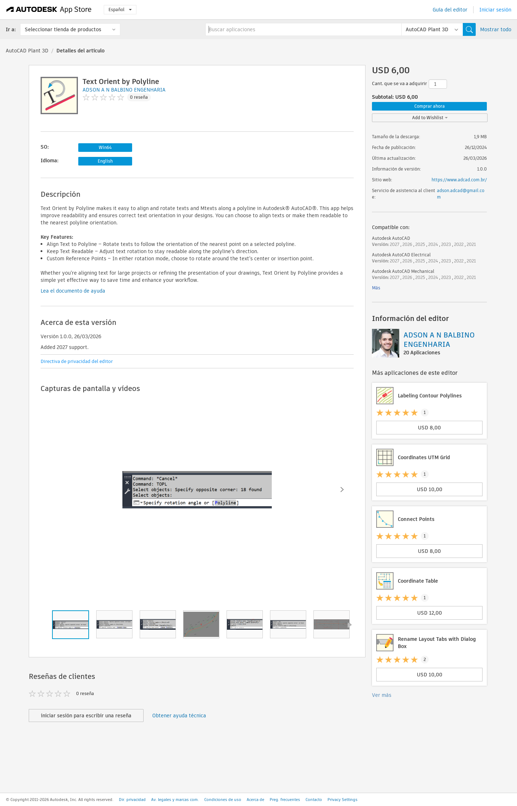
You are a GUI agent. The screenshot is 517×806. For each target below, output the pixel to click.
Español (120, 9)
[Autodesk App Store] (49, 9)
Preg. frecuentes (285, 799)
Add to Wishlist (430, 118)
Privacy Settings (342, 799)
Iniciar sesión (495, 9)
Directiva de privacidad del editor (77, 361)
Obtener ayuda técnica (179, 715)
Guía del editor (450, 9)
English (105, 161)
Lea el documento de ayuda (73, 290)
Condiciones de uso (222, 799)
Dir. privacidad (132, 799)
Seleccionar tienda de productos (63, 29)
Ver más (381, 695)
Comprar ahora (429, 106)
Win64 (105, 147)
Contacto (314, 799)
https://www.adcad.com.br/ (459, 180)
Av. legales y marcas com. (175, 799)
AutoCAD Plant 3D (27, 50)
